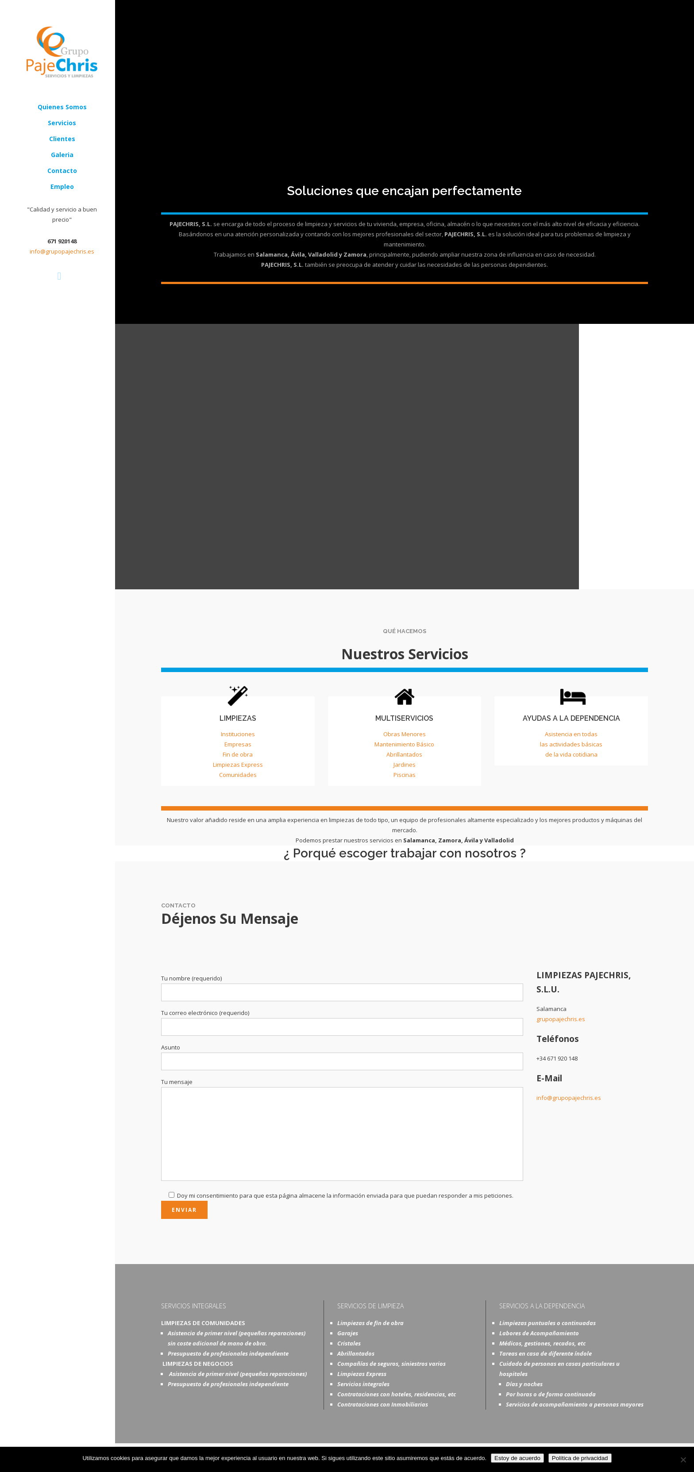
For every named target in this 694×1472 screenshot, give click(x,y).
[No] (683, 1459)
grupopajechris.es (560, 1019)
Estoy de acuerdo (517, 1458)
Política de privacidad (580, 1458)
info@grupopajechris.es (62, 251)
